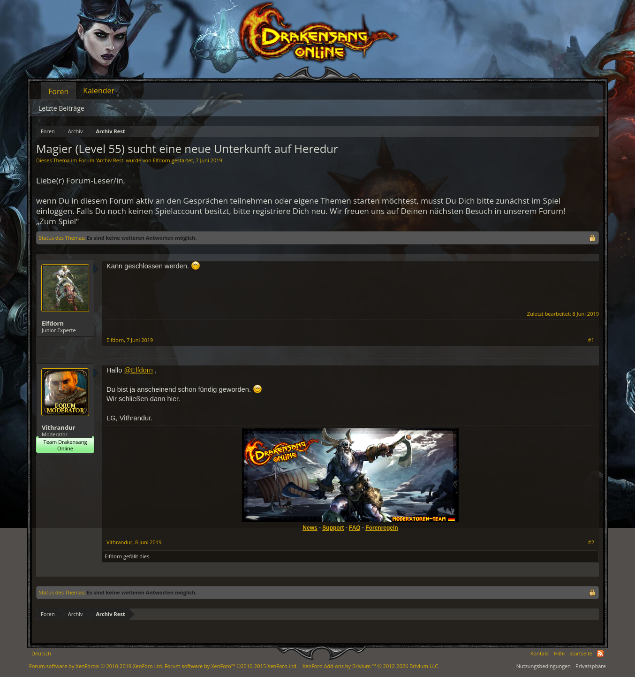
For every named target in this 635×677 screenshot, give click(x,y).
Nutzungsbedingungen (543, 665)
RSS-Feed (600, 653)
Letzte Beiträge (61, 108)
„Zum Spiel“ (57, 221)
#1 (591, 340)
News (309, 528)
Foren (58, 91)
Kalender (98, 90)
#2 (591, 542)
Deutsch (41, 653)
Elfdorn (161, 160)
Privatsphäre (590, 665)
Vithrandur (59, 427)
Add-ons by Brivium (370, 665)
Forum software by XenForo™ (231, 665)
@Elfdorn (138, 370)
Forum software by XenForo (96, 665)
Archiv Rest (110, 160)
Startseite (580, 653)
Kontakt (539, 653)
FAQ (355, 528)
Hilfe (559, 653)
